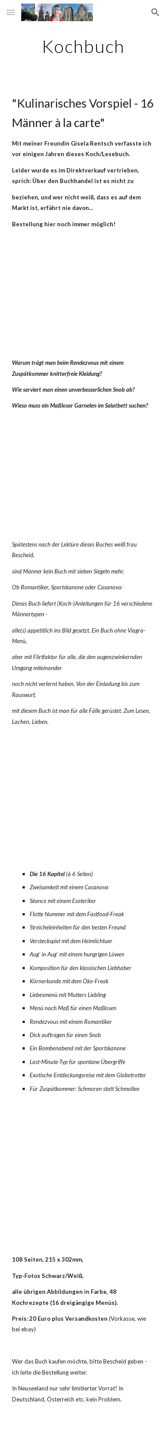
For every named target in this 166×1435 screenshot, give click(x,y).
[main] (83, 46)
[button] (10, 12)
